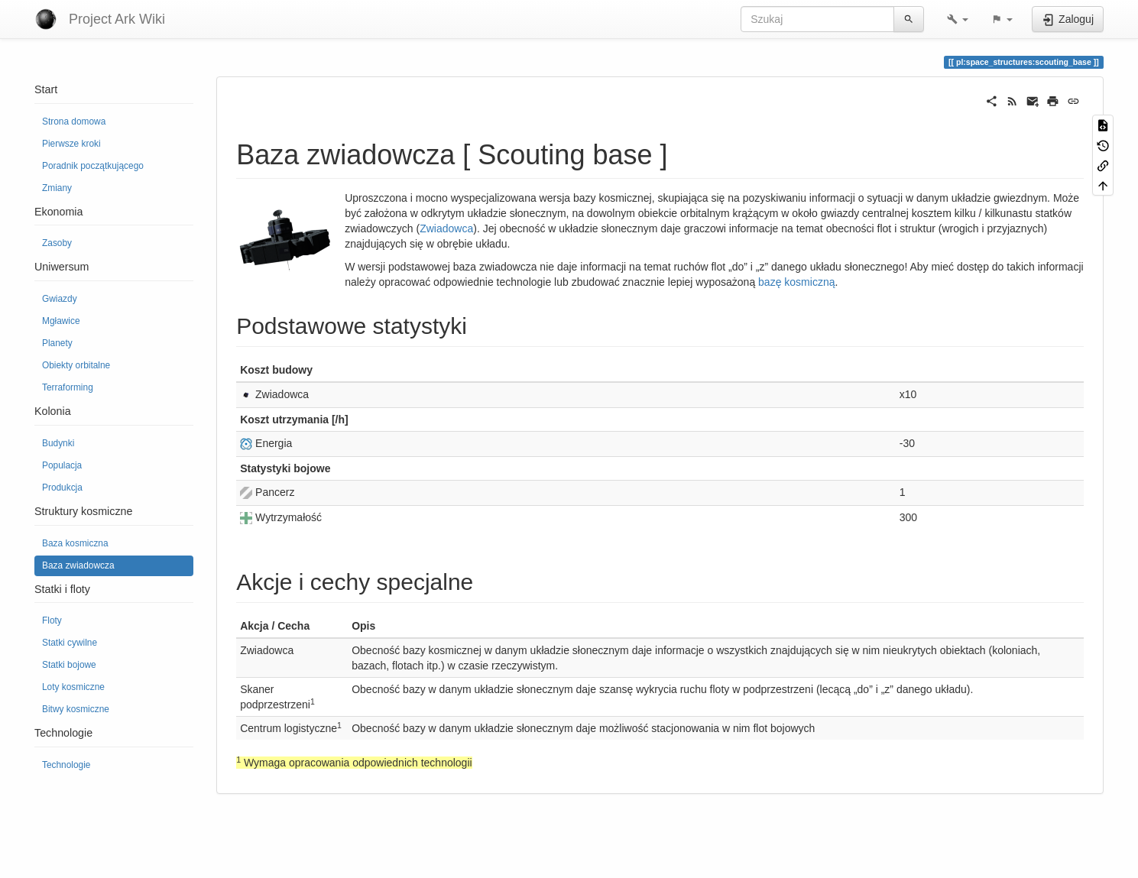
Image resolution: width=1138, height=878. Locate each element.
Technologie (66, 765)
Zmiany (57, 188)
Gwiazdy (59, 298)
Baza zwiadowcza (78, 565)
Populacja (62, 465)
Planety (57, 343)
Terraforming (67, 387)
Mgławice (61, 321)
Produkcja (62, 487)
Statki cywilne (69, 642)
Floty (52, 620)
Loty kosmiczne (73, 687)
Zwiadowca (446, 228)
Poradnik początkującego (93, 165)
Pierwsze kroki (71, 143)
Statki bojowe (69, 664)
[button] (957, 19)
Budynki (58, 443)
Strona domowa (73, 121)
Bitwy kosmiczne (75, 709)
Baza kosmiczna (75, 543)
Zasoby (57, 243)
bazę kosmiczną (796, 282)
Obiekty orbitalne (76, 365)
